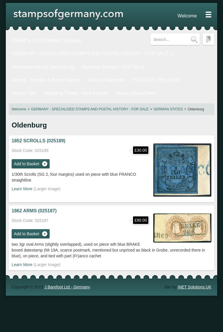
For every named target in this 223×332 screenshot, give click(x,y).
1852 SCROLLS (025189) (38, 129)
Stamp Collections (26, 73)
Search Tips (105, 73)
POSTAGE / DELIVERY (68, 73)
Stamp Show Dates (27, 83)
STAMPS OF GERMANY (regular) (40, 39)
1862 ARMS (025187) (34, 199)
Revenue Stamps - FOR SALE (97, 63)
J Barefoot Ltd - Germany (67, 275)
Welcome (19, 98)
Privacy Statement (181, 14)
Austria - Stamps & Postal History (159, 63)
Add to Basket (26, 152)
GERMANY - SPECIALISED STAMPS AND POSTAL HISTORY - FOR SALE (90, 98)
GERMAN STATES (168, 98)
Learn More (22, 177)
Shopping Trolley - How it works (148, 73)
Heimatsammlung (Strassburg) (37, 63)
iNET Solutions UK (194, 275)
